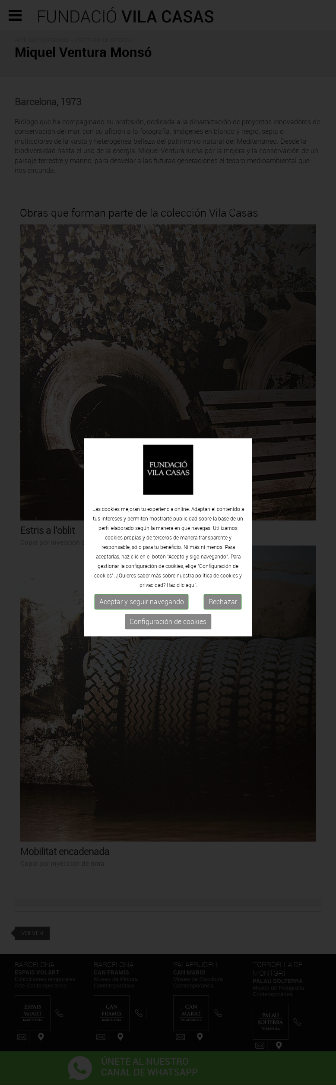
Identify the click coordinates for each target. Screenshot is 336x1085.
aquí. (191, 583)
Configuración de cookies (168, 620)
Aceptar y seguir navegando (141, 600)
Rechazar (223, 600)
